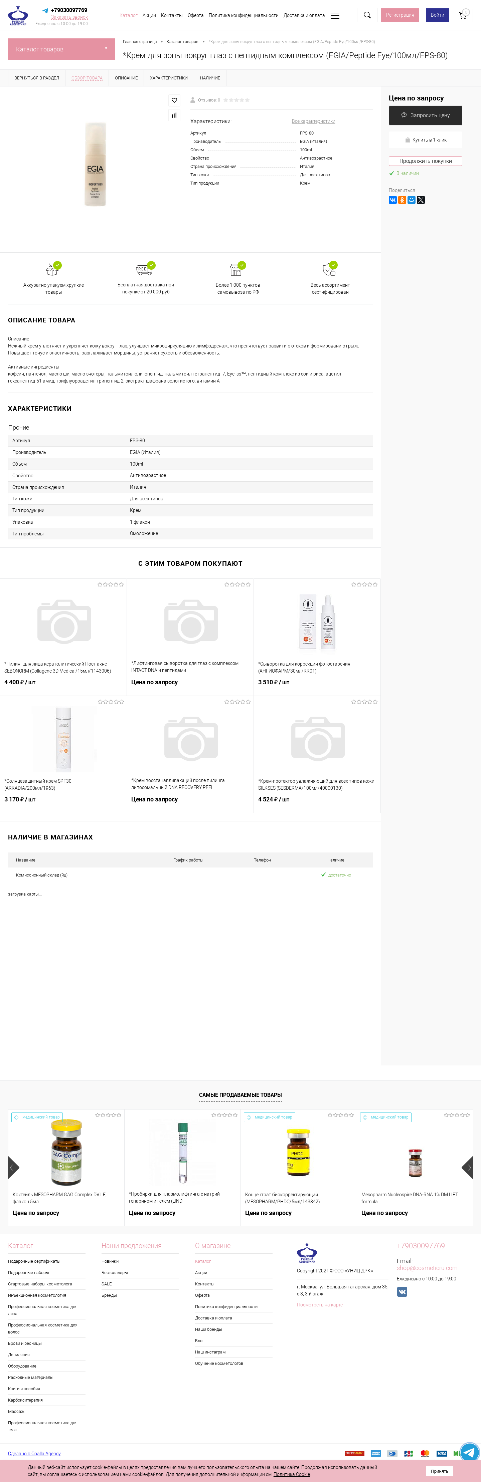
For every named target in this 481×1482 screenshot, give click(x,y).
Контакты (172, 15)
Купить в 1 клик (426, 140)
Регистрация (400, 15)
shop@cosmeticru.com (427, 1267)
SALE (107, 1283)
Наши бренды (208, 1329)
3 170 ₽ (63, 803)
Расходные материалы (30, 1377)
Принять (439, 1471)
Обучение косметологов (219, 1363)
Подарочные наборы (28, 1272)
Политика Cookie (292, 1474)
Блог (199, 1340)
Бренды (109, 1295)
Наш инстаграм (210, 1351)
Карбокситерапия (25, 1400)
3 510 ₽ (317, 686)
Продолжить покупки (425, 161)
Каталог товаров (61, 49)
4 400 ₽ (63, 686)
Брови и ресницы (25, 1343)
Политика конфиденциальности (244, 15)
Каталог (129, 15)
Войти (437, 15)
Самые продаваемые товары (240, 1094)
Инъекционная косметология (37, 1295)
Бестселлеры (115, 1272)
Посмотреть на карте (320, 1304)
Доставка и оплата (304, 15)
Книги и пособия (24, 1388)
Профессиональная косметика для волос (42, 1328)
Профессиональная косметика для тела (42, 1426)
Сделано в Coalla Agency (34, 1453)
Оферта (196, 15)
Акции (149, 15)
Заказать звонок (69, 17)
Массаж (16, 1411)
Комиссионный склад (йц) (41, 875)
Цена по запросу (190, 686)
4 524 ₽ (317, 803)
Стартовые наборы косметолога (40, 1283)
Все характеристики (313, 121)
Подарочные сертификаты (34, 1261)
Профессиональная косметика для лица (42, 1310)
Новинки (110, 1261)
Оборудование (22, 1366)
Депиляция (19, 1354)
